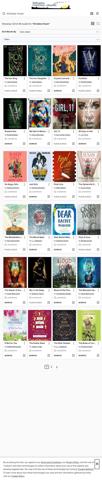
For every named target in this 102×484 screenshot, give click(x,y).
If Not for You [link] (11, 343)
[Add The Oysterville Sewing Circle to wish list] (98, 197)
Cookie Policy (17, 476)
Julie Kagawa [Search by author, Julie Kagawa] (12, 82)
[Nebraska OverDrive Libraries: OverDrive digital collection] (51, 5)
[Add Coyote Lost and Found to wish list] (73, 91)
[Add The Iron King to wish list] (24, 91)
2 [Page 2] (51, 366)
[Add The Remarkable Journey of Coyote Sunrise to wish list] (24, 250)
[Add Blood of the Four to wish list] (73, 303)
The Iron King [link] (11, 78)
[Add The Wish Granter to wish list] (73, 356)
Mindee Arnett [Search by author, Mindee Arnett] (86, 241)
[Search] (4, 14)
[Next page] (57, 366)
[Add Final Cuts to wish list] (73, 197)
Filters (7, 39)
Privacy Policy (72, 462)
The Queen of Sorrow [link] (14, 290)
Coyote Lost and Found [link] (63, 78)
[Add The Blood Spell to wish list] (48, 250)
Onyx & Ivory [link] (84, 237)
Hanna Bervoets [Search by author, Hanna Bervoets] (38, 135)
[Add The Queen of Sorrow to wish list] (24, 303)
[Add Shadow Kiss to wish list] (24, 144)
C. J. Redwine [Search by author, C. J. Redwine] (37, 241)
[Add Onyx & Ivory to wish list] (98, 250)
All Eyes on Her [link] (86, 131)
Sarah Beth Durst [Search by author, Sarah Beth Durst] (13, 294)
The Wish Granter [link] (62, 343)
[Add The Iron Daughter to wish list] (48, 91)
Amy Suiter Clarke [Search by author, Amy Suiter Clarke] (63, 135)
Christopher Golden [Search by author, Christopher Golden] (63, 294)
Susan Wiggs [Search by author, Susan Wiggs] (86, 188)
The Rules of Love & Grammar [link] (88, 343)
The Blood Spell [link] (36, 237)
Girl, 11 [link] (57, 131)
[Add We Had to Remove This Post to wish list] (48, 144)
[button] (92, 24)
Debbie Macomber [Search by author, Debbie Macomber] (14, 347)
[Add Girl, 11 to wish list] (73, 144)
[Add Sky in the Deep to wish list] (48, 303)
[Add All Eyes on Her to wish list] (98, 144)
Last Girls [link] (33, 184)
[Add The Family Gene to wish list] (48, 356)
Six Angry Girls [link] (11, 184)
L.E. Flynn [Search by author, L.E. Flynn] (84, 135)
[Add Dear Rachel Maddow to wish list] (73, 250)
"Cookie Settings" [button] (85, 469)
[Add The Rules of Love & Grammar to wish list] (98, 356)
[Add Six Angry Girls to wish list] (24, 197)
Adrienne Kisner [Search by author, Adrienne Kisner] (13, 188)
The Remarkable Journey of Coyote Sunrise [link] (14, 237)
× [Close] (97, 464)
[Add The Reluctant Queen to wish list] (98, 303)
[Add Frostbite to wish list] (98, 91)
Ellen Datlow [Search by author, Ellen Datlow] (61, 188)
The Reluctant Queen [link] (88, 290)
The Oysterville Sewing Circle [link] (88, 184)
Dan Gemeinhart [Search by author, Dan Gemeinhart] (62, 82)
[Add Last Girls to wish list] (48, 197)
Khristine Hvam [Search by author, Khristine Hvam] (86, 347)
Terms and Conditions (51, 462)
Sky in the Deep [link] (36, 290)
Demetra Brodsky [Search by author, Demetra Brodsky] (38, 188)
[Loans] (91, 14)
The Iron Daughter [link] (37, 78)
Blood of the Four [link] (62, 290)
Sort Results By (9, 31)
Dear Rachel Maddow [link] (63, 237)
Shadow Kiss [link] (10, 131)
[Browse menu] (97, 13)
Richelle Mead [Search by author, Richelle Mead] (86, 82)
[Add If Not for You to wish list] (24, 356)
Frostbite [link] (83, 78)
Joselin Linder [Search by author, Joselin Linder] (37, 347)
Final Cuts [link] (58, 184)
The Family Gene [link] (37, 343)
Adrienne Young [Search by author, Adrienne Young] (38, 294)
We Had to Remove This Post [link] (38, 131)
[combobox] (45, 13)
